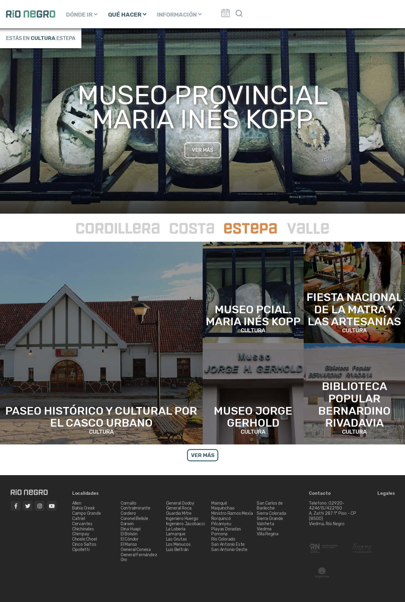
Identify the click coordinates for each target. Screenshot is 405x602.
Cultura (43, 38)
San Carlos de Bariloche (269, 506)
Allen (76, 503)
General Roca (179, 508)
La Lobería (175, 529)
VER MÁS (202, 150)
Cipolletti (81, 549)
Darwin (127, 523)
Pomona (219, 534)
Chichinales (83, 529)
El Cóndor (129, 539)
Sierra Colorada (271, 513)
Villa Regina (267, 534)
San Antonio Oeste (229, 549)
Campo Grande (86, 513)
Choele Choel (84, 539)
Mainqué (219, 503)
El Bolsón (129, 534)
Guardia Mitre (179, 513)
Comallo (128, 503)
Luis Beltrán (177, 549)
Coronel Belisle (134, 518)
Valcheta (265, 523)
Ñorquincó (221, 518)
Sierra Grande (270, 518)
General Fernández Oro (139, 557)
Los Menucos (178, 544)
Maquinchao (222, 508)
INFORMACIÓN (179, 14)
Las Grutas (176, 539)
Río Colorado (223, 539)
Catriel (78, 518)
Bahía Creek (83, 508)
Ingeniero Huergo (182, 518)
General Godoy (180, 503)
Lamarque (175, 534)
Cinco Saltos (84, 544)
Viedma (264, 529)
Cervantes (82, 523)
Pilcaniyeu (221, 523)
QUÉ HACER (127, 14)
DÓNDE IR (82, 14)
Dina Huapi (131, 529)
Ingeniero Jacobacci (185, 523)
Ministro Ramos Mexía (232, 513)
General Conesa (136, 549)
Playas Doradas (226, 529)
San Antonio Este (228, 544)
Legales (386, 493)
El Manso (129, 544)
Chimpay (80, 534)
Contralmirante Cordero (135, 511)
